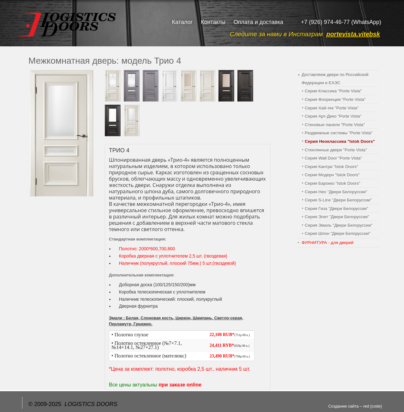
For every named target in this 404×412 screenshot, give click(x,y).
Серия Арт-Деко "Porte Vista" (333, 116)
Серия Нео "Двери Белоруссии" (336, 191)
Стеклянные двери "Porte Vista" (336, 150)
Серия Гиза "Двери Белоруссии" (336, 208)
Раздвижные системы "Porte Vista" (339, 133)
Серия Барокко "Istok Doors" (332, 183)
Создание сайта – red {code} (355, 406)
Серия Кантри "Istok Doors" (331, 166)
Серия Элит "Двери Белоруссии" (337, 216)
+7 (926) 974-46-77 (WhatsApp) (341, 22)
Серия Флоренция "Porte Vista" (335, 99)
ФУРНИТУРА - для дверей (328, 242)
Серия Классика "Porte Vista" (333, 91)
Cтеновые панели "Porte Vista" (335, 124)
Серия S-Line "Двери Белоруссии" (338, 200)
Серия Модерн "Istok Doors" (332, 174)
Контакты (213, 22)
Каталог (182, 22)
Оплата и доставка (258, 22)
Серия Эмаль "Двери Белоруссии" (338, 225)
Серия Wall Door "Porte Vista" (333, 158)
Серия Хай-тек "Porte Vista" (332, 108)
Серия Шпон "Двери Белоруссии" (338, 233)
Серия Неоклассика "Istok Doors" (340, 141)
